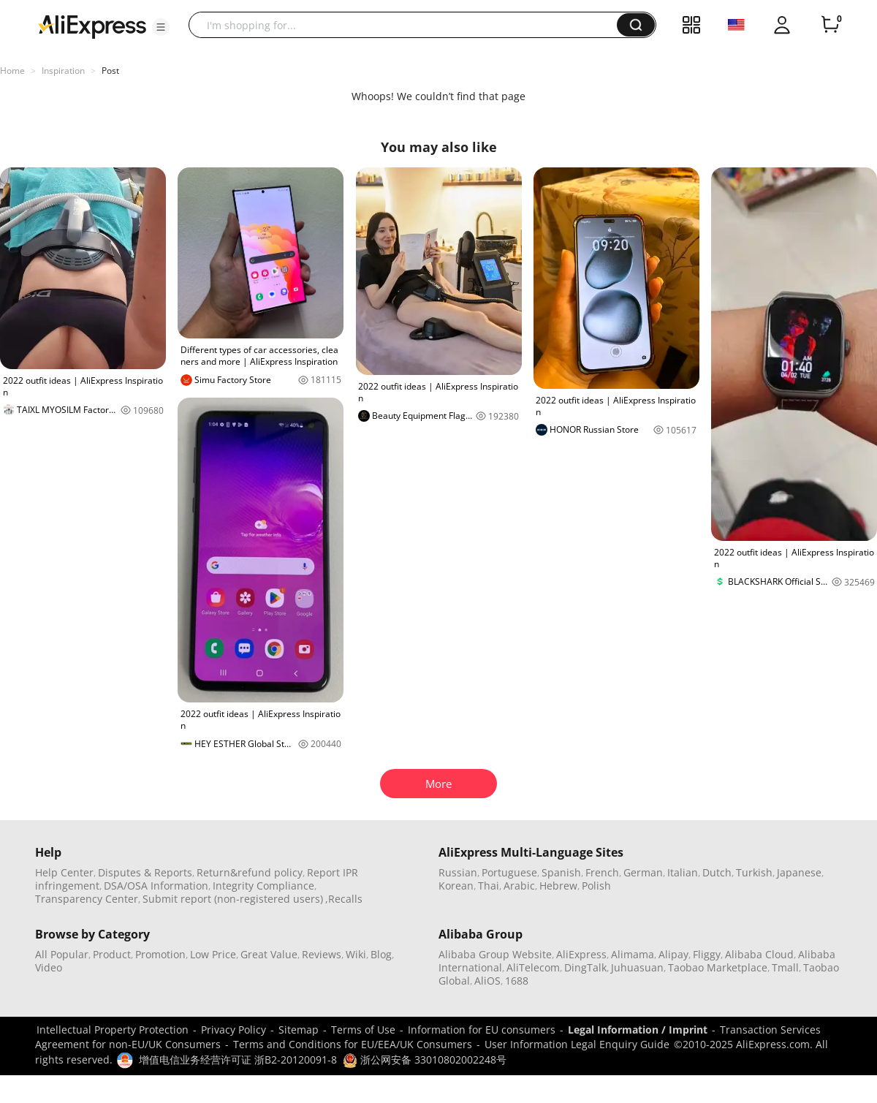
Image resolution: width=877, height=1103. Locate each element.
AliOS (487, 981)
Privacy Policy (233, 1029)
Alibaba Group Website (495, 954)
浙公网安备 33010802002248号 (424, 1059)
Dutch (717, 872)
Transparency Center (86, 899)
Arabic (519, 885)
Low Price (213, 954)
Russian (457, 872)
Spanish (561, 872)
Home (12, 70)
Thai (488, 885)
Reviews (321, 954)
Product (112, 954)
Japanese (799, 872)
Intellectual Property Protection (113, 1029)
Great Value (268, 954)
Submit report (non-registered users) (233, 899)
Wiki (356, 954)
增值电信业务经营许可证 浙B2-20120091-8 (238, 1059)
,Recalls (343, 899)
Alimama (632, 954)
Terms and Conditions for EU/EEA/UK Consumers (352, 1044)
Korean (456, 885)
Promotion (160, 954)
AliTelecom (533, 967)
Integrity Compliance (263, 885)
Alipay (673, 954)
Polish (596, 885)
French (602, 872)
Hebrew (558, 885)
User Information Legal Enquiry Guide (577, 1044)
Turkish (754, 872)
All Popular (61, 954)
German (643, 872)
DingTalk (585, 967)
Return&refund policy (250, 872)
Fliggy (707, 954)
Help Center (64, 872)
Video (48, 967)
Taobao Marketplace (717, 967)
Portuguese (509, 872)
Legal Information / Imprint (637, 1029)
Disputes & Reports (145, 872)
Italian (682, 872)
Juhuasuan (637, 967)
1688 (516, 981)
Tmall (785, 967)
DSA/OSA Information (156, 885)
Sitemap (298, 1029)
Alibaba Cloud (759, 954)
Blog (381, 954)
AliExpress (581, 954)
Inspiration (63, 70)
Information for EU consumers (481, 1029)
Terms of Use (363, 1029)
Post (110, 70)
